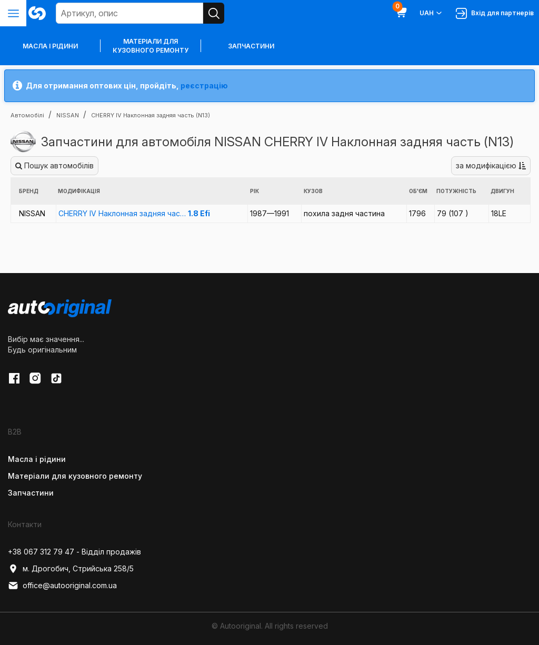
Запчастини (251, 46)
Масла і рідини (37, 459)
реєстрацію (204, 85)
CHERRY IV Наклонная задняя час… (134, 213)
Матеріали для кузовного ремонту (150, 45)
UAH (431, 13)
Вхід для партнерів (495, 13)
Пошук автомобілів (54, 165)
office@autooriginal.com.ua (62, 585)
